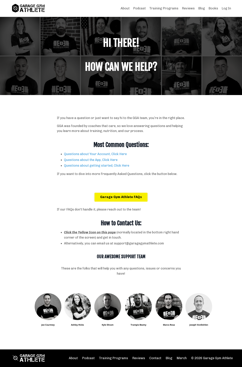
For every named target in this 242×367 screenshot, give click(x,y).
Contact (155, 358)
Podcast (139, 8)
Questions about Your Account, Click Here (95, 154)
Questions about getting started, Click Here (96, 166)
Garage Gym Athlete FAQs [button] (121, 197)
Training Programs (163, 8)
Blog (201, 8)
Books (213, 8)
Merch (182, 358)
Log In (226, 8)
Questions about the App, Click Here (91, 160)
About (125, 8)
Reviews (188, 8)
